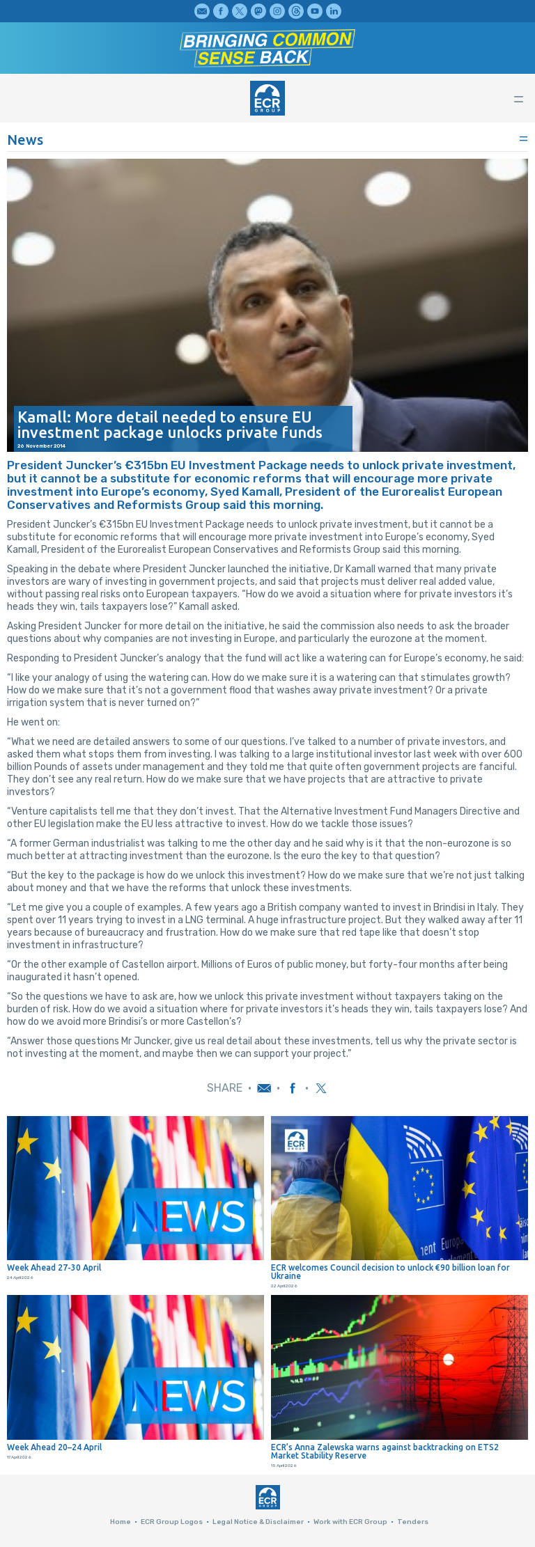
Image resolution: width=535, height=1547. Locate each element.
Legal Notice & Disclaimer (258, 1522)
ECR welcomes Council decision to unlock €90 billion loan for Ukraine (390, 1272)
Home (120, 1522)
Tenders (412, 1522)
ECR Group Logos (172, 1522)
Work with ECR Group (350, 1522)
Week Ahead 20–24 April (54, 1447)
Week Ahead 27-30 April (54, 1268)
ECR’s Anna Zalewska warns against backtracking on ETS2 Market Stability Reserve (385, 1451)
